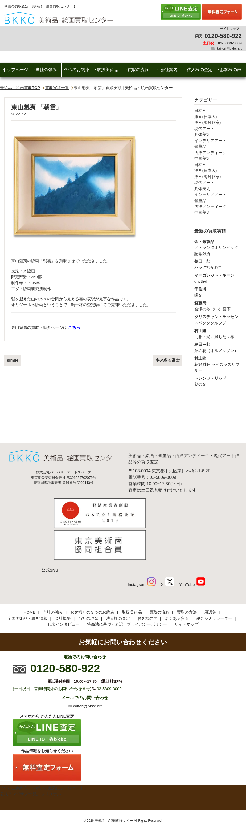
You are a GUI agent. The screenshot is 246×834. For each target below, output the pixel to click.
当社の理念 (88, 582)
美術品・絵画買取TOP (20, 87)
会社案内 (169, 69)
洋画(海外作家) (207, 122)
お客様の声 (230, 69)
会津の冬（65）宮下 (218, 305)
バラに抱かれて (218, 264)
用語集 (210, 576)
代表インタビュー (64, 588)
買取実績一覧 (57, 87)
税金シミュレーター (214, 582)
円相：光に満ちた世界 (218, 333)
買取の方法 (187, 576)
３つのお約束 (76, 69)
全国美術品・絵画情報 (27, 582)
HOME (29, 576)
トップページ (15, 69)
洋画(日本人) (205, 116)
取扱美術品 (107, 69)
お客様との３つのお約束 (92, 576)
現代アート (204, 128)
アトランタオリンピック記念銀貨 (218, 247)
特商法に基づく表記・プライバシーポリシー (127, 588)
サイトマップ (229, 29)
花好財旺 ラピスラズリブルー (218, 364)
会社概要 (63, 582)
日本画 (200, 110)
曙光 (218, 291)
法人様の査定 (199, 69)
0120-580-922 (223, 36)
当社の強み (46, 69)
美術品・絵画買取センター (114, 785)
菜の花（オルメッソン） (218, 347)
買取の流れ (138, 69)
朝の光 (218, 381)
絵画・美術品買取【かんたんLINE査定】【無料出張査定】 (58, 18)
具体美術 (202, 134)
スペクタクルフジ (218, 319)
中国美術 (202, 158)
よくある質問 (177, 582)
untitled (218, 278)
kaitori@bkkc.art (229, 48)
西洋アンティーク (210, 152)
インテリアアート (210, 140)
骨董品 (200, 146)
